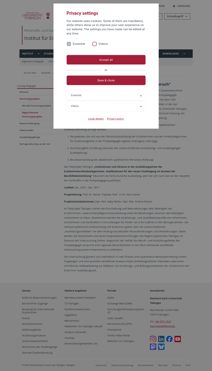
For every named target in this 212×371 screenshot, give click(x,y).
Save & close (106, 80)
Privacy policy (115, 118)
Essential (79, 44)
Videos (103, 44)
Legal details (96, 118)
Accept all (106, 60)
